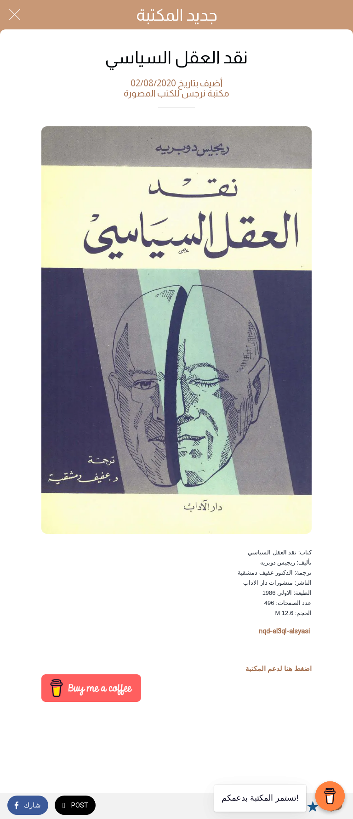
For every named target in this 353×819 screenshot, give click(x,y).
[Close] (14, 14)
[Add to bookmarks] (313, 806)
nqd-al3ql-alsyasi (284, 631)
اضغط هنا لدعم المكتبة (278, 669)
